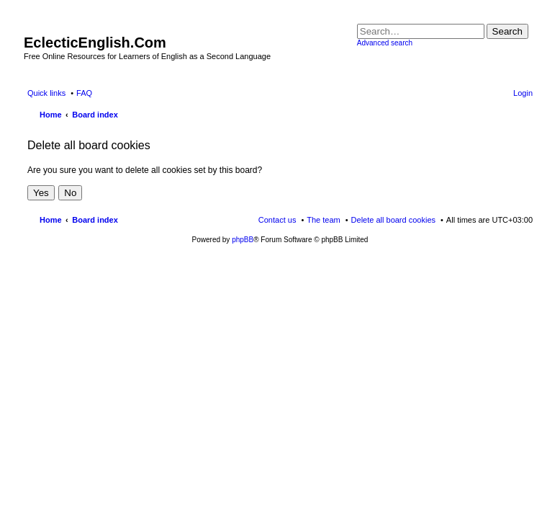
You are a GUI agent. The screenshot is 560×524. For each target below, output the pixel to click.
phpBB (242, 240)
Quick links (46, 93)
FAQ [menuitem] (84, 93)
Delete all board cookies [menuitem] (393, 220)
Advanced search (384, 43)
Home (51, 220)
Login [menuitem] (523, 93)
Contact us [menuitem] (277, 220)
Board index (95, 220)
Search (507, 31)
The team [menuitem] (323, 220)
